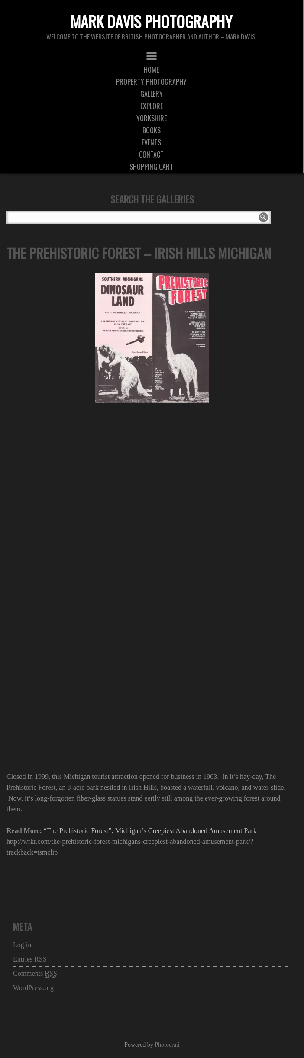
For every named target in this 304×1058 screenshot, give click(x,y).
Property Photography (151, 81)
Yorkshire (151, 118)
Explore (151, 106)
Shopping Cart (151, 166)
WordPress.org (33, 987)
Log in (22, 945)
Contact (151, 154)
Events (151, 142)
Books (151, 130)
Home (151, 69)
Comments (35, 974)
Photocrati (167, 1045)
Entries (30, 959)
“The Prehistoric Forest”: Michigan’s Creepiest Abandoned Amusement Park (150, 830)
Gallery (151, 93)
